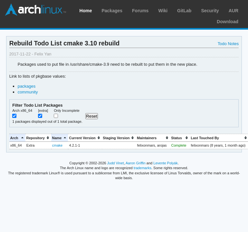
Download (227, 21)
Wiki (162, 10)
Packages (111, 10)
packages (27, 86)
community (28, 92)
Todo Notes (228, 43)
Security (210, 10)
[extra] (43, 110)
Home (86, 10)
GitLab (184, 10)
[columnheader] (17, 138)
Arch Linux (35, 9)
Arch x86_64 (22, 110)
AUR (233, 10)
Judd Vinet (115, 163)
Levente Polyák (165, 163)
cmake (57, 145)
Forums (140, 10)
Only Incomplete (67, 110)
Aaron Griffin (136, 163)
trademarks (142, 168)
